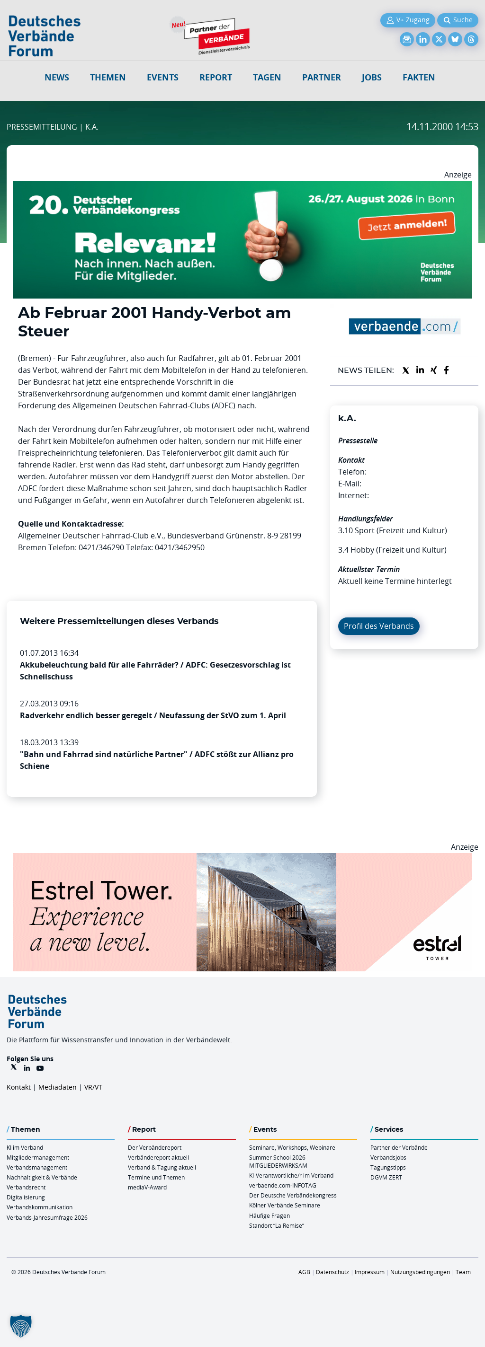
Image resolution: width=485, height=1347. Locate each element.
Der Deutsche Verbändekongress (293, 1195)
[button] (21, 1326)
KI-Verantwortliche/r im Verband (291, 1175)
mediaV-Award (147, 1187)
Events (163, 77)
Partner (321, 77)
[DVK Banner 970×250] (242, 186)
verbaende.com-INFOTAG (282, 1185)
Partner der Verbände (399, 1147)
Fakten (419, 77)
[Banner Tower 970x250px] (242, 859)
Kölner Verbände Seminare (284, 1205)
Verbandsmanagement (37, 1167)
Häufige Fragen (269, 1215)
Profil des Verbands (379, 626)
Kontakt (19, 1087)
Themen (108, 77)
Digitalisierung (26, 1197)
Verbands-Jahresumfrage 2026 (47, 1217)
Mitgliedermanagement (38, 1157)
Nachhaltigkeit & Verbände (42, 1177)
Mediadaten (57, 1087)
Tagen (267, 77)
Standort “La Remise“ (276, 1225)
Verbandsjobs (388, 1157)
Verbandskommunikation (39, 1207)
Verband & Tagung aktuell (162, 1167)
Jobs (372, 77)
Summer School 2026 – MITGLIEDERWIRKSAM (279, 1161)
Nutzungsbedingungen (420, 1272)
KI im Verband (25, 1147)
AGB (304, 1272)
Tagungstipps (388, 1167)
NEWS (57, 77)
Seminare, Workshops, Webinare (292, 1147)
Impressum (370, 1272)
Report (215, 77)
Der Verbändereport (154, 1147)
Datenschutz (332, 1272)
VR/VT (93, 1087)
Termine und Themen (156, 1177)
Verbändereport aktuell (158, 1157)
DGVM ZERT (386, 1177)
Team (463, 1272)
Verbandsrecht (26, 1187)
